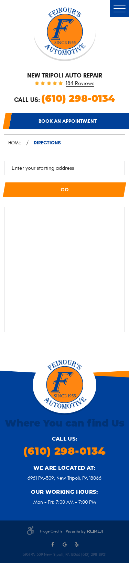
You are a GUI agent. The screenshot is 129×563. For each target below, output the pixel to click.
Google (64, 544)
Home (14, 143)
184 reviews (80, 83)
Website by (84, 532)
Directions (47, 143)
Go (65, 190)
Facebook (52, 544)
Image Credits (51, 531)
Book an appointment (68, 121)
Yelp (76, 544)
